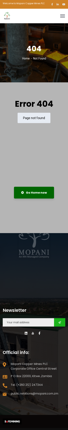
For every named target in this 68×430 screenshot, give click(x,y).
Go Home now (34, 193)
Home (26, 58)
